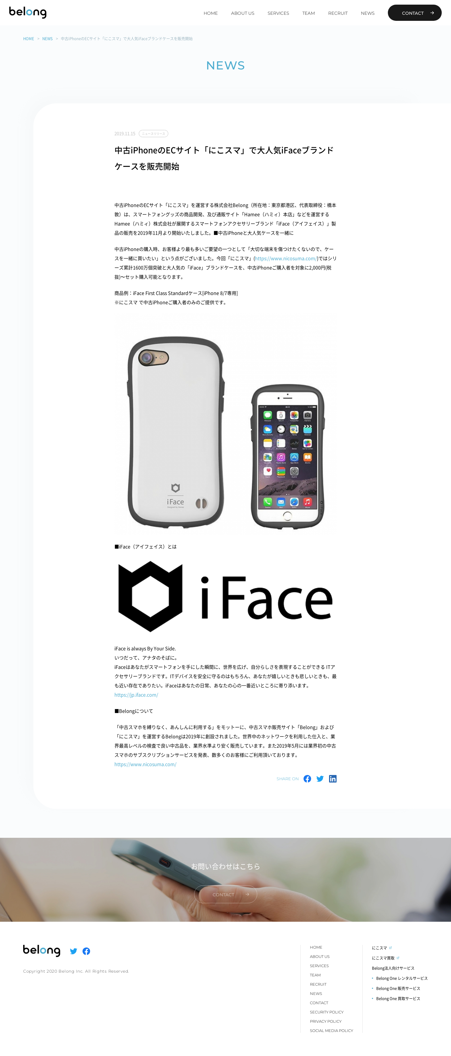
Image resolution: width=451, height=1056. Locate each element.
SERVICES (278, 13)
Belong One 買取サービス (398, 998)
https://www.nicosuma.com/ (286, 258)
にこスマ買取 (383, 957)
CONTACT (319, 1002)
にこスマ (379, 947)
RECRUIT (338, 13)
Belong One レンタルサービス (402, 978)
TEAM (308, 13)
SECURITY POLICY (327, 1012)
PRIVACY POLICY (326, 1021)
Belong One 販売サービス (398, 988)
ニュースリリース (153, 133)
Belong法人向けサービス (393, 968)
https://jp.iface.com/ (136, 694)
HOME (211, 13)
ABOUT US (242, 13)
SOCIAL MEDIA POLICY (331, 1030)
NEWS (368, 13)
